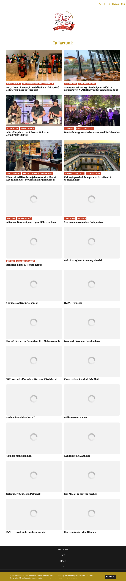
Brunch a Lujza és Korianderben (24, 264)
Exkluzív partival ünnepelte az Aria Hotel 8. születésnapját (88, 178)
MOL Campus (70, 84)
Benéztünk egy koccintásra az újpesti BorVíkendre (92, 132)
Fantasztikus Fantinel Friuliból (81, 379)
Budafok (11, 218)
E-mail (63, 566)
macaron (81, 218)
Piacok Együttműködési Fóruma (37, 173)
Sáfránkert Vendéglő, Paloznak (23, 494)
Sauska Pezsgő (24, 218)
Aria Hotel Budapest (74, 173)
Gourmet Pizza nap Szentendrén (82, 341)
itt (41, 578)
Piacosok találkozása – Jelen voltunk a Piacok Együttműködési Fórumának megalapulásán (31, 178)
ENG (123, 4)
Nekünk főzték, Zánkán (77, 455)
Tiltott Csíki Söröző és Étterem (38, 84)
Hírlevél (115, 4)
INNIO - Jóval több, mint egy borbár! (26, 532)
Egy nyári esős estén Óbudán (80, 532)
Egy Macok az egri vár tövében (80, 494)
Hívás (63, 561)
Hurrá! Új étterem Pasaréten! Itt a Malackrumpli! (33, 341)
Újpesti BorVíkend (84, 128)
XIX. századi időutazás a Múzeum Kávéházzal (31, 379)
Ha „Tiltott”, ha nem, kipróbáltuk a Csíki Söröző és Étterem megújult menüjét (32, 88)
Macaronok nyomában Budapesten (83, 222)
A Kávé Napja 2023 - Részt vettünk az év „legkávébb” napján (27, 133)
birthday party (93, 173)
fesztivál (69, 128)
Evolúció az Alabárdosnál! (20, 417)
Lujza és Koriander (25, 261)
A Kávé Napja (12, 128)
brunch (10, 261)
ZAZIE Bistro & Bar (87, 84)
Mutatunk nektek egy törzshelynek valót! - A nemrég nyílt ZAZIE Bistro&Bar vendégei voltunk (91, 88)
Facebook (63, 549)
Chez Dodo (70, 218)
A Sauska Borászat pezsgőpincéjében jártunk (31, 222)
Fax (63, 555)
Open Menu (4, 4)
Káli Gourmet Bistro (75, 417)
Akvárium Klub (27, 128)
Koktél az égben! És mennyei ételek (83, 260)
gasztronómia (13, 84)
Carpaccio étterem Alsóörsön (22, 303)
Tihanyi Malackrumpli (19, 455)
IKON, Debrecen (73, 303)
